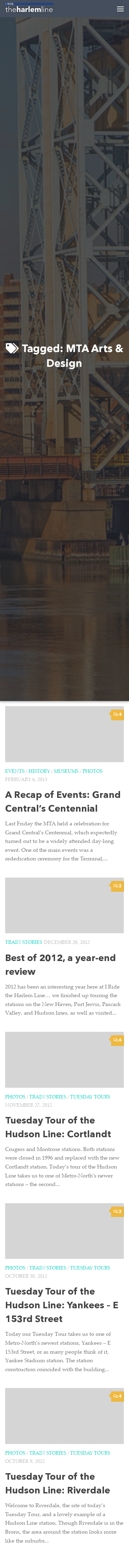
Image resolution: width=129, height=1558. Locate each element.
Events (14, 771)
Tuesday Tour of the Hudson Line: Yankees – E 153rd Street (61, 1306)
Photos (93, 771)
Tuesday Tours (90, 1097)
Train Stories (23, 942)
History (39, 771)
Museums (66, 771)
